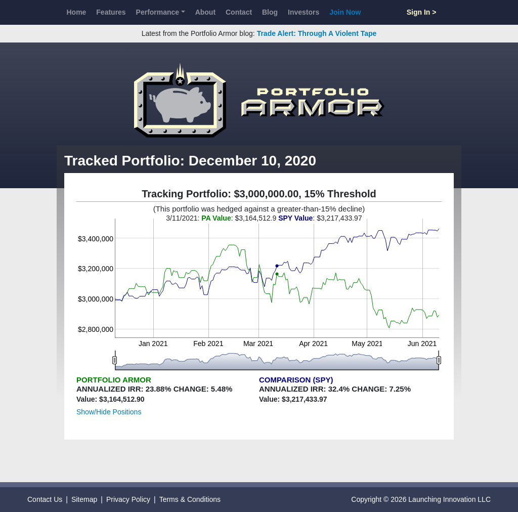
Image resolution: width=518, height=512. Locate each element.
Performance (158, 12)
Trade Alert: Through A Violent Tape (317, 33)
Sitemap (84, 499)
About (205, 12)
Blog (270, 12)
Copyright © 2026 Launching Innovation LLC (421, 499)
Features (110, 12)
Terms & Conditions (190, 499)
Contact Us (44, 499)
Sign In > (422, 12)
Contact (239, 12)
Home (76, 12)
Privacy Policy (128, 499)
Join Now (345, 12)
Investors (303, 12)
